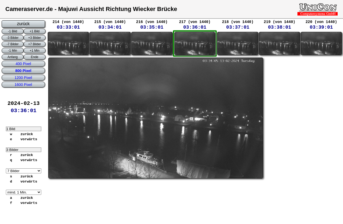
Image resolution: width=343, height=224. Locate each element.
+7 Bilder (34, 44)
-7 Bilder (13, 44)
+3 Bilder (34, 38)
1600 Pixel (23, 84)
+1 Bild (34, 31)
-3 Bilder (13, 38)
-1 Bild (12, 31)
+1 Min (34, 50)
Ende (34, 57)
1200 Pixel (23, 77)
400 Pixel (23, 64)
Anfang (13, 57)
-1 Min (12, 50)
